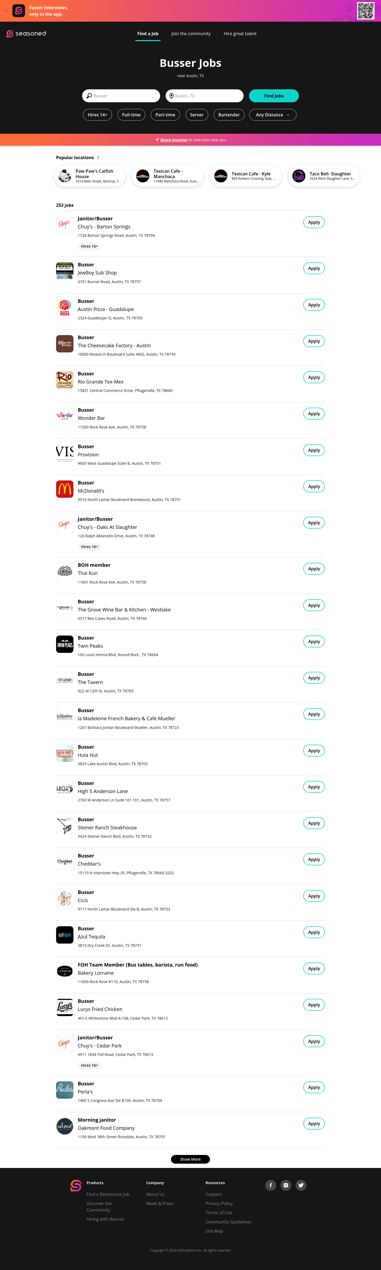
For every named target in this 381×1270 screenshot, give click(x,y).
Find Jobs (274, 96)
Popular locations (77, 158)
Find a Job (148, 34)
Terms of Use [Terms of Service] (219, 1213)
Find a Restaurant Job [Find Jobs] (108, 1194)
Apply (314, 222)
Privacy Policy (219, 1203)
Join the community (191, 34)
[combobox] (121, 95)
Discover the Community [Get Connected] (99, 1206)
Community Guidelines (229, 1222)
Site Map (214, 1231)
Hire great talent (240, 34)
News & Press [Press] (159, 1203)
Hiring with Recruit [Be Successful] (105, 1219)
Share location (171, 139)
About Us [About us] (155, 1194)
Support (214, 1194)
